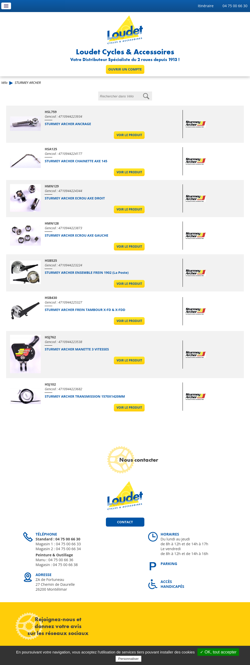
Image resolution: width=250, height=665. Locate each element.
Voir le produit (129, 135)
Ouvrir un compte (125, 69)
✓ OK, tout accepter (218, 652)
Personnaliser (128, 659)
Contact (125, 522)
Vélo (4, 82)
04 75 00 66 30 (235, 5)
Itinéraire (206, 5)
